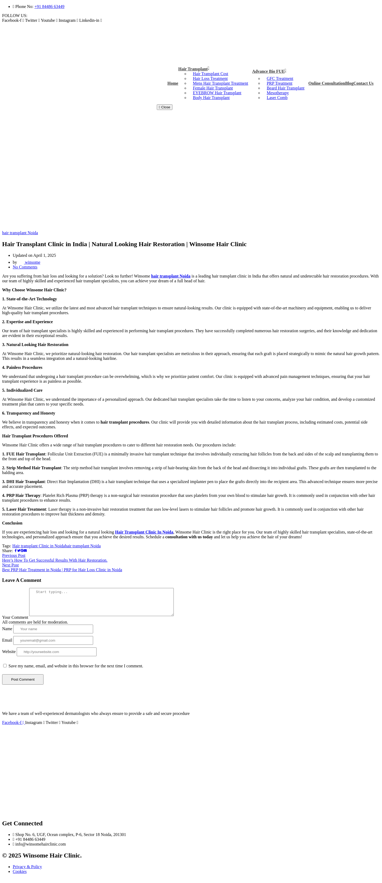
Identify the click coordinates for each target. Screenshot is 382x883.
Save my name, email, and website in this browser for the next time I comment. (75, 670)
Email (7, 645)
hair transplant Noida (20, 233)
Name (7, 633)
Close (164, 107)
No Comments (25, 267)
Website (9, 656)
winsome (29, 262)
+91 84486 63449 (49, 6)
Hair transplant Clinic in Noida (38, 546)
